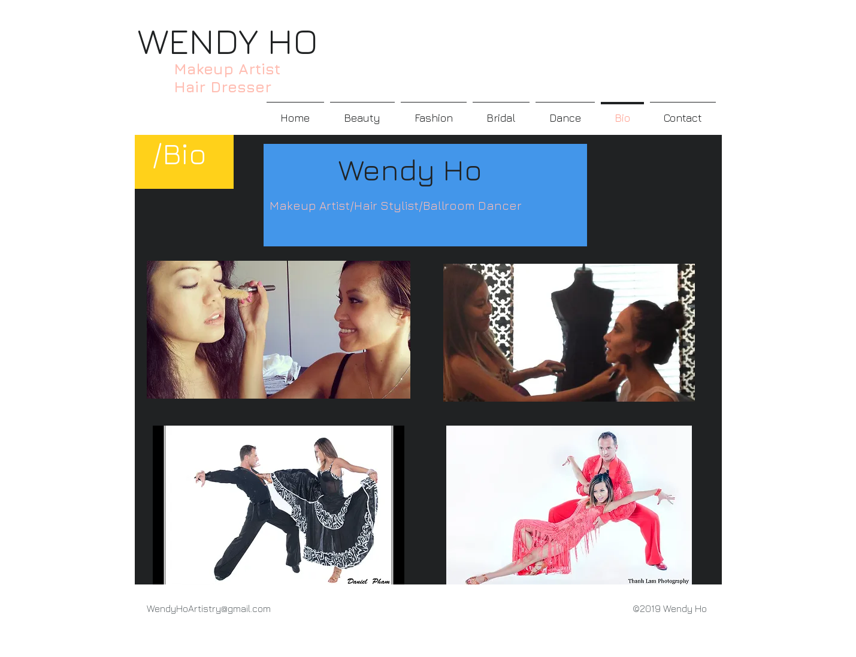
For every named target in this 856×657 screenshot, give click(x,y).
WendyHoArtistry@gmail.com (209, 608)
